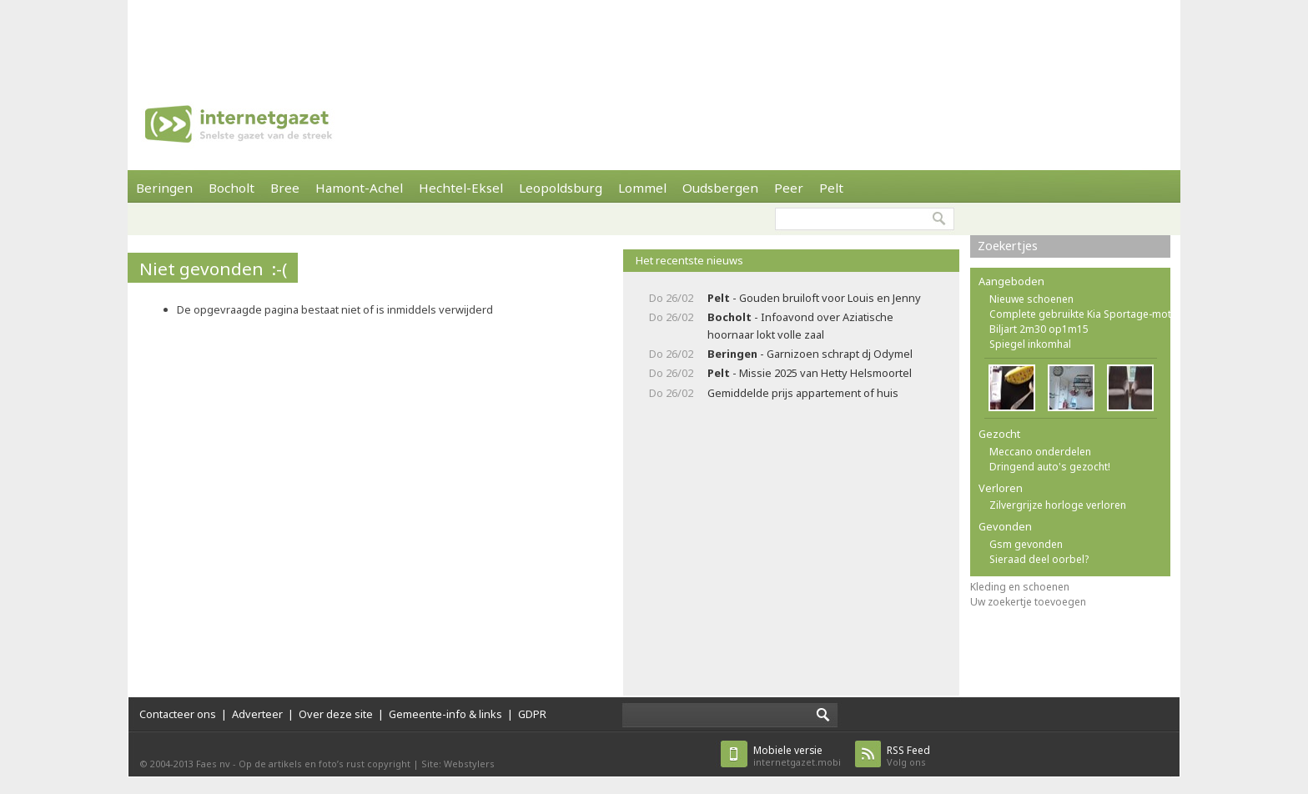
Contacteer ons (177, 713)
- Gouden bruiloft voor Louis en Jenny (814, 297)
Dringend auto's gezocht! (1049, 467)
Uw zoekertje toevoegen (1028, 602)
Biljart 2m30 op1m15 (1039, 329)
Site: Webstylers (458, 763)
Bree (284, 187)
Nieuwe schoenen (1031, 299)
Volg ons (908, 756)
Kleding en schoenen (1019, 587)
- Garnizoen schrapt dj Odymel (810, 353)
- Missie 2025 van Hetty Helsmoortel (809, 372)
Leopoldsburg (560, 187)
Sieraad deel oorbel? (1039, 559)
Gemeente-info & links (445, 713)
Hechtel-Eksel (461, 187)
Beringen (164, 187)
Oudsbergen (720, 187)
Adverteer (257, 713)
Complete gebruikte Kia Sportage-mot (1080, 314)
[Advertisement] (654, 37)
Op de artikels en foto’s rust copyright (324, 763)
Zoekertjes (1008, 246)
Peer (788, 187)
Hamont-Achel (359, 187)
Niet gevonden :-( (213, 268)
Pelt (831, 187)
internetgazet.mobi (797, 756)
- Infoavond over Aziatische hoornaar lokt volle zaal (800, 325)
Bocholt (231, 187)
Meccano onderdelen (1040, 452)
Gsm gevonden (1026, 544)
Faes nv (213, 763)
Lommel (642, 187)
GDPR (532, 713)
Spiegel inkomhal (1030, 344)
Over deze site (336, 713)
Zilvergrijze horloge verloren (1057, 505)
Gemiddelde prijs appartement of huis (802, 392)
